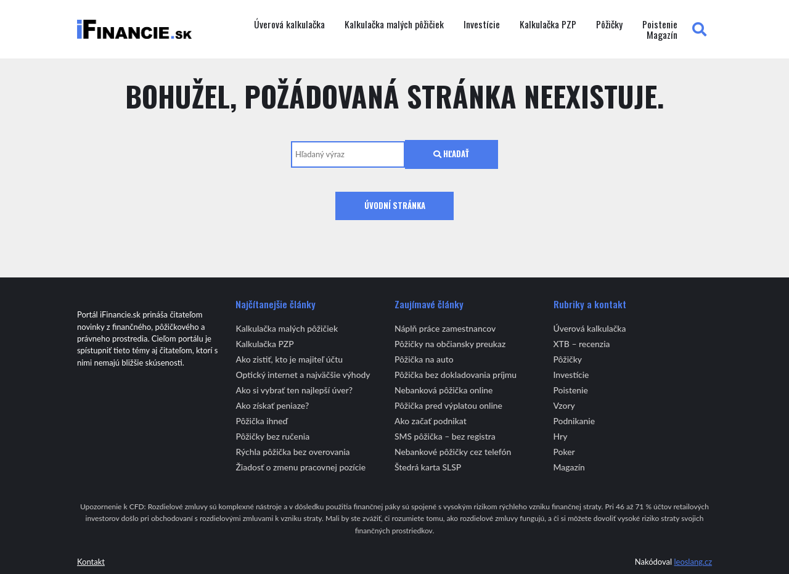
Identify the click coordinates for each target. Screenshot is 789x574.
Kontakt (91, 562)
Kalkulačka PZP (548, 25)
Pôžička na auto (424, 359)
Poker (564, 451)
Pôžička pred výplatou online (448, 405)
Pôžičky (609, 25)
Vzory (564, 405)
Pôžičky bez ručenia (272, 436)
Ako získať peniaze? (272, 405)
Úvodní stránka (394, 205)
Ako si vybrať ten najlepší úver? (294, 390)
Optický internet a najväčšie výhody (302, 374)
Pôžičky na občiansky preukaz (449, 343)
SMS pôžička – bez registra (445, 436)
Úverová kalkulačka (289, 25)
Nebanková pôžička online (443, 390)
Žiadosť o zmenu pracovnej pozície (300, 467)
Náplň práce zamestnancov (445, 328)
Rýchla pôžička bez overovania (292, 451)
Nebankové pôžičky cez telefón (452, 451)
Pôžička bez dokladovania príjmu (455, 374)
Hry (561, 436)
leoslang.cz (693, 562)
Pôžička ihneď (261, 421)
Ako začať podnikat (430, 421)
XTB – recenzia (582, 343)
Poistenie (659, 25)
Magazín (662, 35)
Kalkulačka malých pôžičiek (394, 25)
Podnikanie (574, 421)
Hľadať (451, 154)
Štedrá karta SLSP (427, 467)
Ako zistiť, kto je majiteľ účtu (289, 359)
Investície (482, 25)
